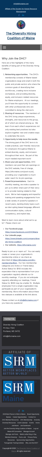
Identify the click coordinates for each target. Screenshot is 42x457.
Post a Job (22, 437)
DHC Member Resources (10, 420)
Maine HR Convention (15, 431)
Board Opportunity (33, 414)
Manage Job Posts (12, 434)
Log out (35, 428)
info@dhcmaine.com (21, 4)
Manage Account (29, 431)
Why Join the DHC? (32, 443)
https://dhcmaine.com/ (26, 245)
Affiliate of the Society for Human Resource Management (21, 10)
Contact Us (32, 417)
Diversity (37, 420)
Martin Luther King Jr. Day (28, 434)
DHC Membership (26, 420)
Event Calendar (23, 423)
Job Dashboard (25, 425)
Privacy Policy (32, 437)
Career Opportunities (20, 417)
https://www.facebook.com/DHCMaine (21, 232)
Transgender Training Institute (14, 443)
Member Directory (11, 437)
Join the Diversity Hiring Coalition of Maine (18, 428)
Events (31, 423)
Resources (11, 440)
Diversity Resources (9, 423)
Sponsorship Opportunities (25, 440)
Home (38, 423)
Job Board (15, 425)
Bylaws (8, 417)
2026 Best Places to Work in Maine (14, 414)
